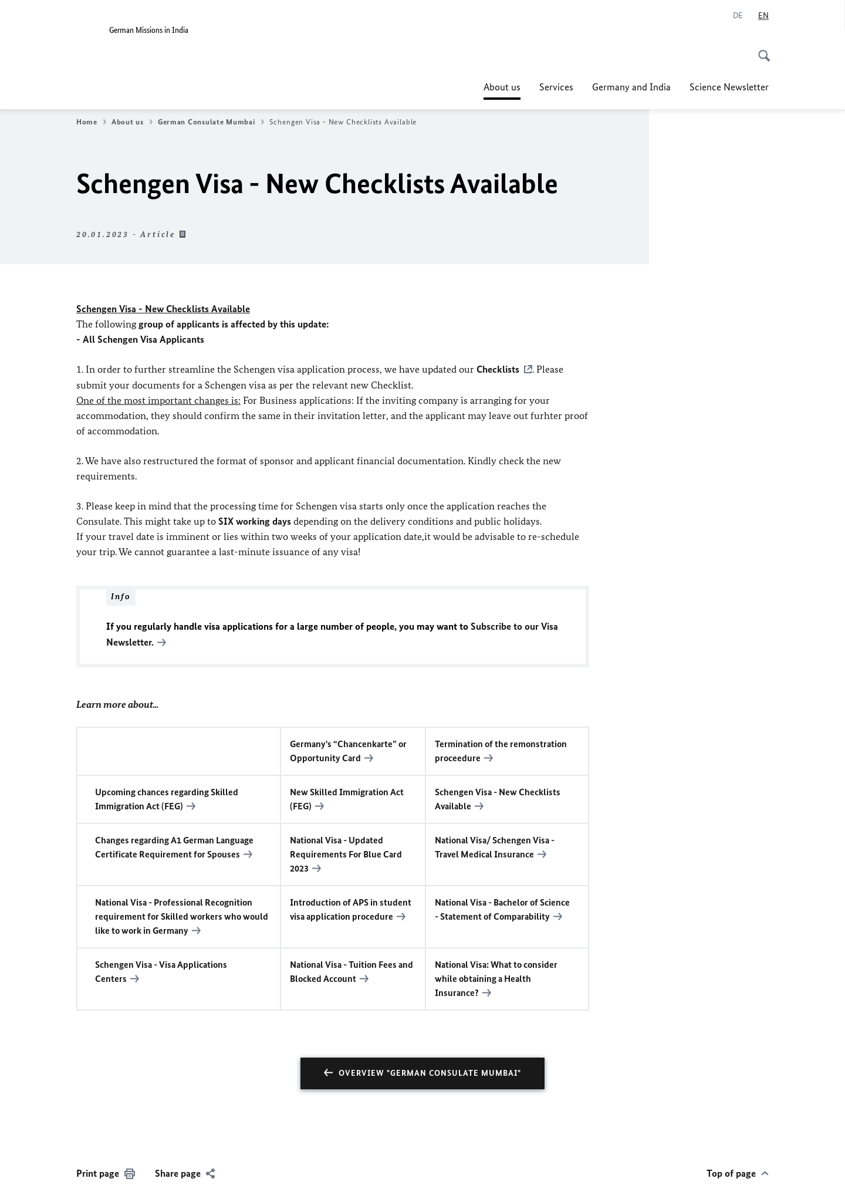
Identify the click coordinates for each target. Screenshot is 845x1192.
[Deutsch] (738, 16)
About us (502, 87)
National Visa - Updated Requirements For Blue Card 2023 (346, 852)
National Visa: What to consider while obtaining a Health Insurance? (496, 977)
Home (91, 122)
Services (556, 87)
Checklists (497, 369)
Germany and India (631, 87)
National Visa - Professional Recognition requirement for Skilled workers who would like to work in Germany (181, 914)
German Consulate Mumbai (211, 122)
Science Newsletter (729, 87)
